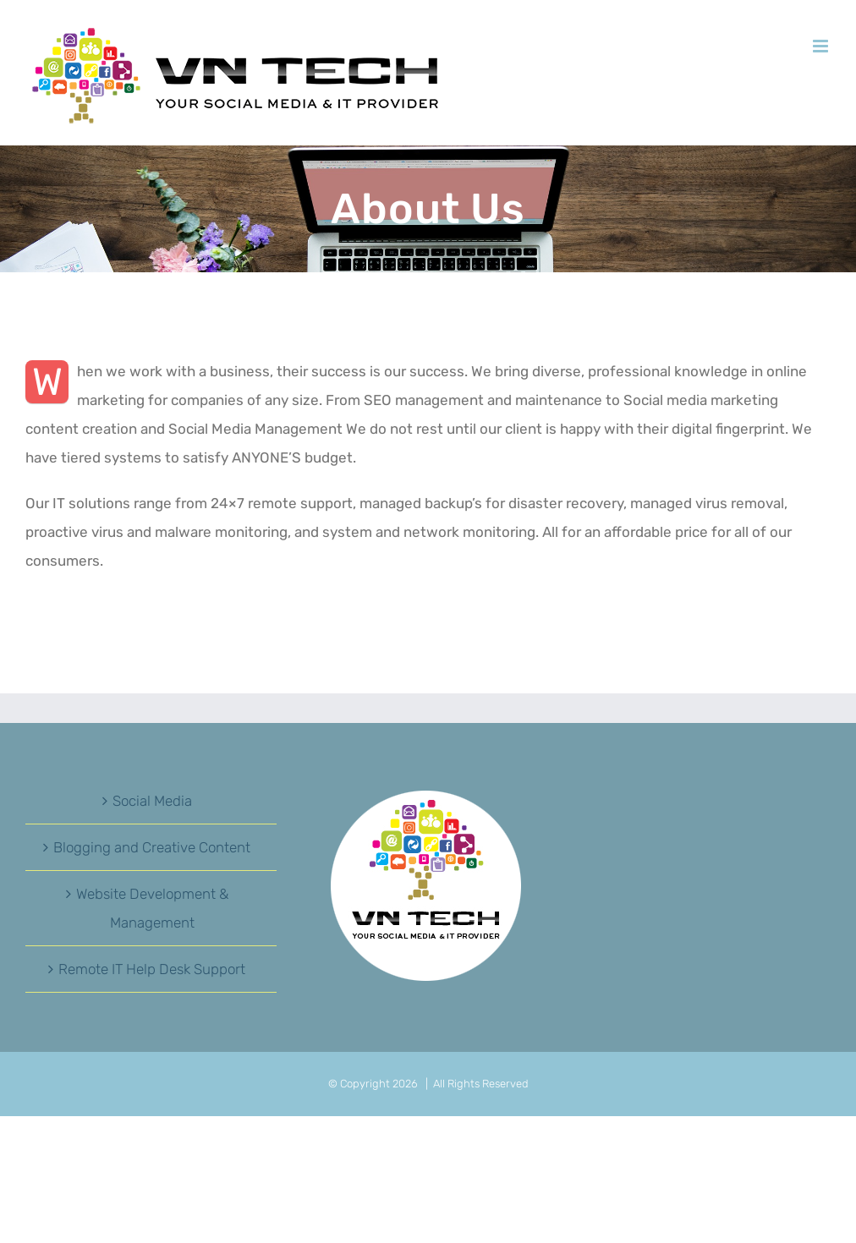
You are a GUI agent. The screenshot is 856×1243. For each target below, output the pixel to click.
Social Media (152, 800)
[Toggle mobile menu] (822, 46)
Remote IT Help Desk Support (151, 969)
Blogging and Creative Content (151, 847)
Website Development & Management (152, 908)
